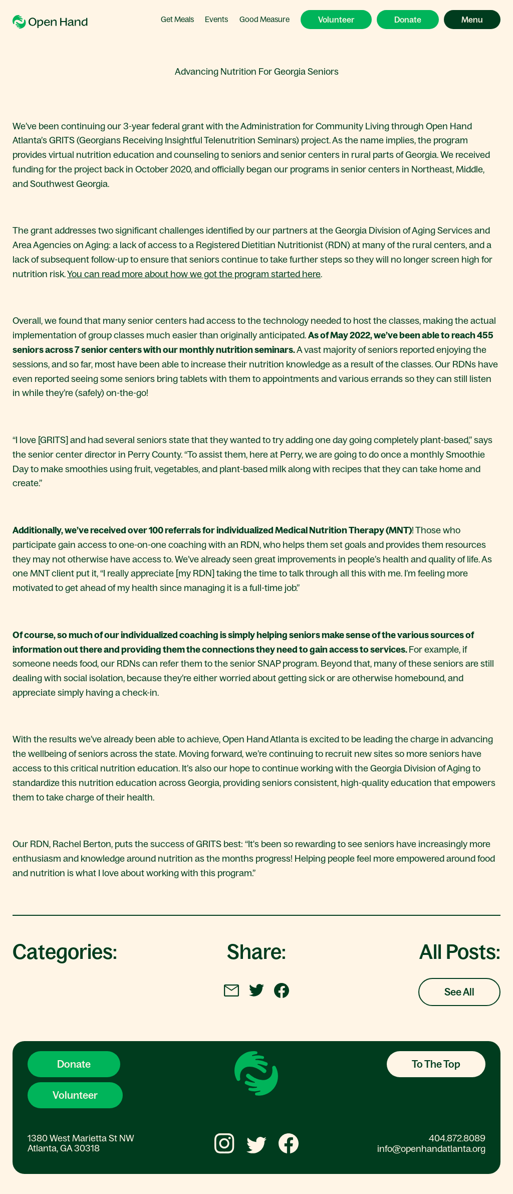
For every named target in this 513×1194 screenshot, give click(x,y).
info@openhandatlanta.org (431, 1149)
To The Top (436, 1064)
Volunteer (336, 19)
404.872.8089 (457, 1138)
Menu (472, 19)
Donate (407, 19)
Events (216, 19)
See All (459, 992)
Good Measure (264, 19)
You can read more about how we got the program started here (194, 274)
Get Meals (177, 19)
